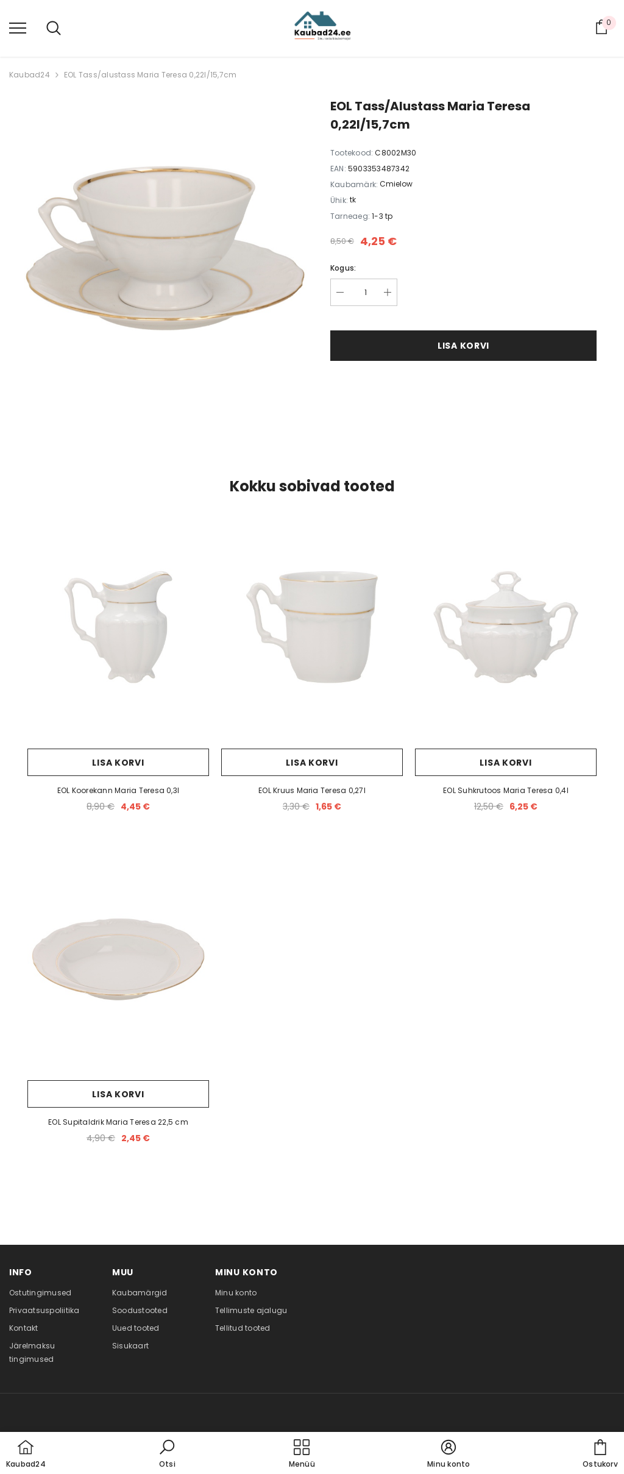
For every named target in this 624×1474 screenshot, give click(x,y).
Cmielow (396, 184)
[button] (167, 1454)
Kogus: (343, 268)
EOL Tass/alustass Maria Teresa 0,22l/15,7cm (150, 74)
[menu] (17, 27)
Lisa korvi (463, 346)
